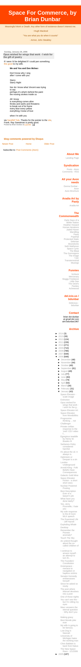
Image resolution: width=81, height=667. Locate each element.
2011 (61, 342)
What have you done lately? (68, 500)
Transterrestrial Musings (72, 261)
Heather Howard (71, 225)
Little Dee (74, 281)
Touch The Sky (67, 538)
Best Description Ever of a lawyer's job (68, 493)
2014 (61, 333)
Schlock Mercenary (74, 275)
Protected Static (71, 239)
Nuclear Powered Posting (69, 487)
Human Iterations (71, 227)
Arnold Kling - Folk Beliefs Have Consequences (69, 470)
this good (8, 64)
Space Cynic (73, 248)
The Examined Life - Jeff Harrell (69, 520)
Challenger (66, 423)
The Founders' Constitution (67, 562)
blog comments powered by (23, 139)
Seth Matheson (72, 246)
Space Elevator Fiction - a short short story (69, 480)
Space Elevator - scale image (68, 395)
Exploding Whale (68, 524)
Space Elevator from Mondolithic (69, 414)
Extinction (65, 400)
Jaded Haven (72, 229)
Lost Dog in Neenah (66, 632)
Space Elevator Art (69, 410)
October (65, 365)
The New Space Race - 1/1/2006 (69, 650)
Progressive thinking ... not (68, 419)
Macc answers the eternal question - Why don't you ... (69, 611)
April (63, 383)
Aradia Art (74, 205)
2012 (61, 339)
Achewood (74, 288)
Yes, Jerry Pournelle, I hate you (69, 506)
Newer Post (7, 144)
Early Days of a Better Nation (71, 221)
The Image (74, 256)
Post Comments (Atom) (27, 150)
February (65, 388)
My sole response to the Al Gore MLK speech (69, 514)
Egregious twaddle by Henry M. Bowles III (69, 438)
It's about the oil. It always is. (69, 453)
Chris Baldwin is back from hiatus (69, 644)
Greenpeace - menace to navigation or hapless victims (69, 569)
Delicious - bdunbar (74, 304)
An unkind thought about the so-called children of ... (70, 544)
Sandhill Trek (13, 120)
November (66, 362)
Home (28, 144)
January (65, 391)
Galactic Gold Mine (69, 475)
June (63, 377)
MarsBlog (74, 232)
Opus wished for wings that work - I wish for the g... (70, 404)
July (63, 374)
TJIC (76, 258)
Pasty (76, 234)
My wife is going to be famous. (69, 626)
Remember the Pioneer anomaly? (67, 532)
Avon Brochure (72, 191)
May (63, 380)
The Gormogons (71, 253)
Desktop (64, 527)
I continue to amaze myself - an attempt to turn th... (69, 554)
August (64, 371)
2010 (61, 345)
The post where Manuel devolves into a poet (70, 591)
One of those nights (70, 597)
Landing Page (72, 158)
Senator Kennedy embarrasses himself (69, 578)
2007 (61, 354)
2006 (61, 356)
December (66, 359)
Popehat (75, 237)
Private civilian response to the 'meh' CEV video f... (69, 430)
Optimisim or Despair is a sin (69, 458)
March (64, 385)
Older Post (49, 144)
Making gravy (67, 617)
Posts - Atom (73, 169)
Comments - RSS (70, 172)
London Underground (68, 463)
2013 (61, 336)
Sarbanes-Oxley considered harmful (68, 446)
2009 (61, 348)
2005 (61, 654)
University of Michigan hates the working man (69, 638)
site (49, 120)
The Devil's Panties (73, 285)
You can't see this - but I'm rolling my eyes (70, 602)
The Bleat (74, 251)
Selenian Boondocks (73, 242)
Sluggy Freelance (70, 279)
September (66, 368)
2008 (61, 351)
